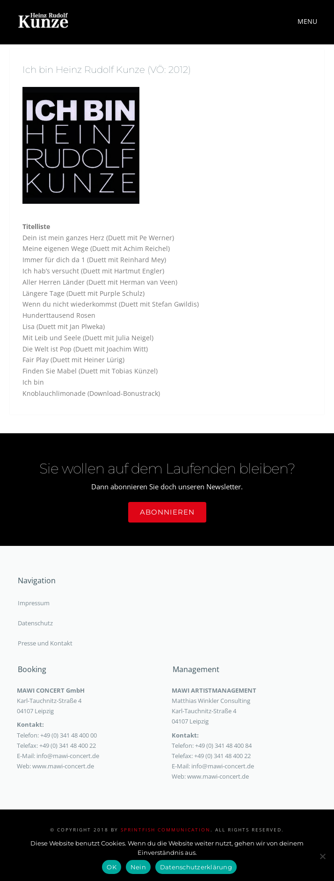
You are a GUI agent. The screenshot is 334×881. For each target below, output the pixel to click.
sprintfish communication (166, 829)
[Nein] (322, 856)
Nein (138, 867)
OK (111, 867)
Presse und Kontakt (45, 643)
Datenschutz (35, 623)
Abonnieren (167, 512)
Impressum (34, 603)
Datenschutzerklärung (196, 867)
